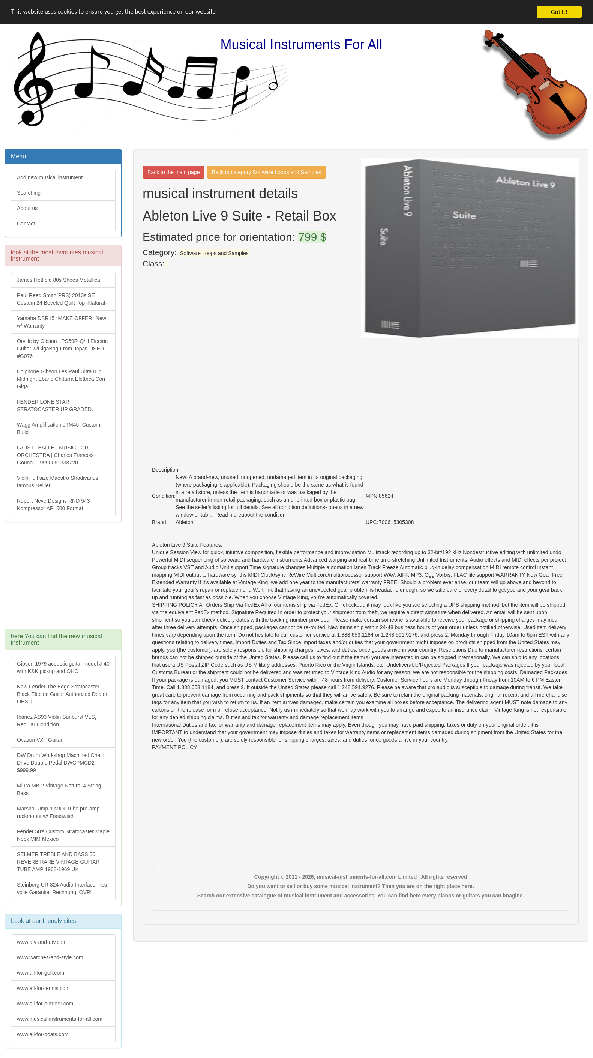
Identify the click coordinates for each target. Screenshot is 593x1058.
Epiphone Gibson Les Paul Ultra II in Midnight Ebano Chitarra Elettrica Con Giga (61, 378)
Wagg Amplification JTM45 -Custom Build (58, 428)
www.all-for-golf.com (40, 973)
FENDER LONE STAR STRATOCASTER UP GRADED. (55, 405)
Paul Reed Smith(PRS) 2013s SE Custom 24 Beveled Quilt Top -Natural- (62, 299)
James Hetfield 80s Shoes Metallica (58, 280)
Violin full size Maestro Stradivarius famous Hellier (57, 481)
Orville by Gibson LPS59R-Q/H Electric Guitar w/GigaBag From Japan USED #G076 (62, 348)
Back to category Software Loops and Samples (266, 172)
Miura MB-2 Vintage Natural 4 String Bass (59, 789)
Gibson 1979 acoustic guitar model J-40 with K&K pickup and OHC (63, 667)
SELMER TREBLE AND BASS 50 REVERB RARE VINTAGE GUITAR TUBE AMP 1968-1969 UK (58, 861)
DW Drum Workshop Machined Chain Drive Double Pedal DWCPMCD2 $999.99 (60, 762)
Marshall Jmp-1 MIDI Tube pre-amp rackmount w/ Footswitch (58, 812)
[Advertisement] (62, 579)
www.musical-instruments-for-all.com (59, 1019)
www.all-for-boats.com (43, 1034)
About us (27, 208)
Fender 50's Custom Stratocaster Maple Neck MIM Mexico (63, 835)
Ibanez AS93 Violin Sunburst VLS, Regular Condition (56, 720)
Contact (26, 224)
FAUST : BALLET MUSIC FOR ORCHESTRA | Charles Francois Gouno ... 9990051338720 (55, 455)
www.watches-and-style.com (50, 957)
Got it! (559, 12)
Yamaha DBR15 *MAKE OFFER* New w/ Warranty (61, 322)
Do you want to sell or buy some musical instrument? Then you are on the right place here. (360, 886)
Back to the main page (173, 172)
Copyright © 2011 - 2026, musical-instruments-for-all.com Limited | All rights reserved (360, 877)
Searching (29, 193)
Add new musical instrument (50, 177)
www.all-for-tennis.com (43, 988)
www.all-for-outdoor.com (45, 1004)
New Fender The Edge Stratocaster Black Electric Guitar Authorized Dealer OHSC (62, 694)
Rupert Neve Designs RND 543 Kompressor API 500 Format (53, 504)
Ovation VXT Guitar (39, 740)
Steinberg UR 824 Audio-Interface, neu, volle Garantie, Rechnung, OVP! (62, 888)
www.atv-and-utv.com (42, 942)
